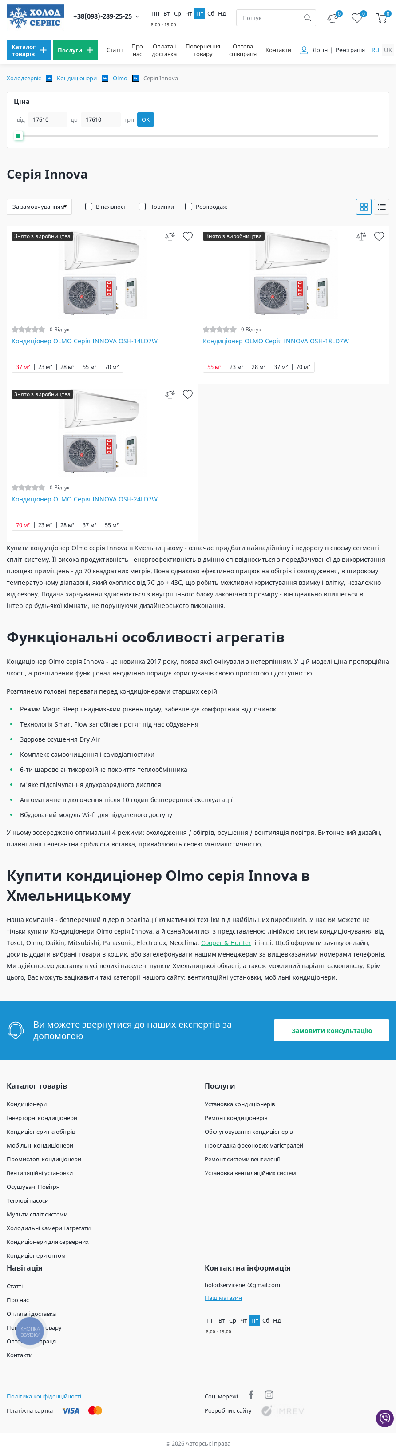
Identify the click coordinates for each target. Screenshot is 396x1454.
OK (146, 119)
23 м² (45, 367)
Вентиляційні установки (40, 1173)
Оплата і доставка (164, 50)
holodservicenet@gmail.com (242, 1285)
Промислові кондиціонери (44, 1159)
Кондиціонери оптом (36, 1255)
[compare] (170, 236)
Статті (115, 50)
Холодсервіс (24, 78)
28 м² (67, 367)
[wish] (188, 236)
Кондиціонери (77, 78)
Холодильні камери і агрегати (49, 1228)
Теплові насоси (27, 1200)
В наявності (111, 207)
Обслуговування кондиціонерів (249, 1132)
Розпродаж (211, 207)
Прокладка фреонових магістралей (254, 1145)
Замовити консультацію (332, 1030)
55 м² (90, 367)
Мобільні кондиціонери (40, 1145)
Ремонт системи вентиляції (242, 1159)
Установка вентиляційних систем (250, 1173)
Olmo (120, 78)
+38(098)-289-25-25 (102, 16)
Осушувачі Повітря (33, 1187)
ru (376, 50)
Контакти (278, 50)
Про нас (137, 50)
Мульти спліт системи (37, 1214)
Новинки (161, 207)
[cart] (381, 18)
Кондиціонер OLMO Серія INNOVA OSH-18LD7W (276, 341)
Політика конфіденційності (44, 1396)
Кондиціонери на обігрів (41, 1132)
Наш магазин (223, 1298)
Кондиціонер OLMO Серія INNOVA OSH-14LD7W (85, 341)
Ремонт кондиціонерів (236, 1118)
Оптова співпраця (243, 50)
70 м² (112, 367)
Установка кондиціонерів (240, 1104)
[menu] (29, 50)
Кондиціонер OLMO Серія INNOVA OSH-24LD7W (85, 499)
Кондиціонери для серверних (48, 1242)
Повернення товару (203, 50)
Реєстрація (350, 50)
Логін (320, 50)
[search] (308, 18)
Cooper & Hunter (226, 942)
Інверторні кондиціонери (42, 1118)
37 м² (23, 367)
